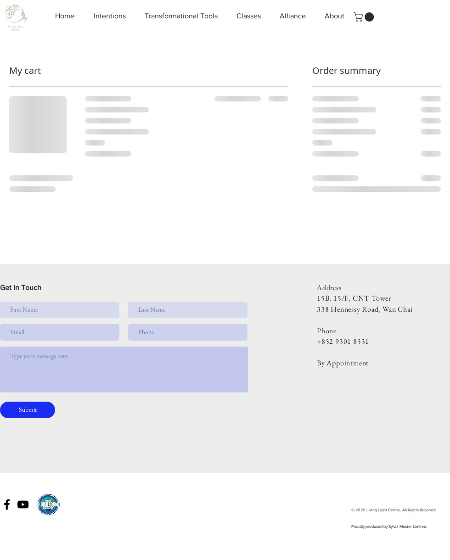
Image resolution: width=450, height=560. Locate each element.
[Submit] (27, 410)
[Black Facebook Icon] (7, 504)
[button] (365, 17)
